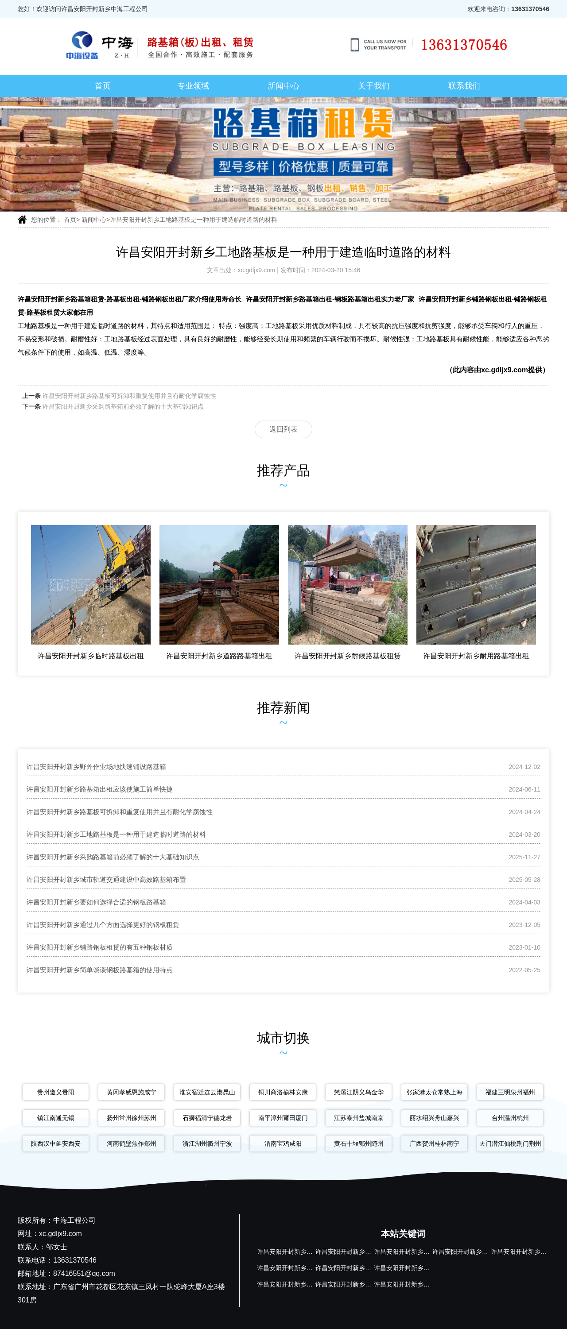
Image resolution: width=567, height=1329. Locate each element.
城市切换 (283, 1038)
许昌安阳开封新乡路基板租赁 (414, 1284)
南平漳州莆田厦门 (283, 1117)
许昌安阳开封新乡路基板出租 (414, 1251)
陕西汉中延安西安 (56, 1143)
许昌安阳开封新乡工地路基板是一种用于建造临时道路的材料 (193, 219)
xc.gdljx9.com (257, 270)
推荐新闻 (283, 707)
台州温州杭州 (510, 1117)
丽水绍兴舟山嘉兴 (434, 1117)
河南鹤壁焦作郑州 (131, 1143)
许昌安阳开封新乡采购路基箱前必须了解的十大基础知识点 (123, 406)
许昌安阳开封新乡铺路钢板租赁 (358, 1284)
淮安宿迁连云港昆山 (207, 1092)
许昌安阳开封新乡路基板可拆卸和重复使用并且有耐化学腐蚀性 (129, 395)
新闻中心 (283, 85)
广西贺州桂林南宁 (434, 1143)
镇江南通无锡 (55, 1117)
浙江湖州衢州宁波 (207, 1143)
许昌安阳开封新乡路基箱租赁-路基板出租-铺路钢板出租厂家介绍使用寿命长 (129, 299)
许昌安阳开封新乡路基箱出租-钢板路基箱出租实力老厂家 (330, 299)
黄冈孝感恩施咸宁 (131, 1092)
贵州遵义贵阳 (55, 1092)
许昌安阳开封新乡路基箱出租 (355, 1251)
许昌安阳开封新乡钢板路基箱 (355, 1267)
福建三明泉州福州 (510, 1092)
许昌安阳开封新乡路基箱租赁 (297, 1251)
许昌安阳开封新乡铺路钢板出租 (300, 1284)
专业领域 (193, 85)
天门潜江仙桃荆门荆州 (510, 1143)
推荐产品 (283, 470)
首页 (103, 85)
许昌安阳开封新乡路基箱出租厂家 (478, 1251)
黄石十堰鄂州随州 (359, 1143)
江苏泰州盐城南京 (359, 1117)
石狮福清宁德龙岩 (207, 1117)
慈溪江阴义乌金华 (359, 1092)
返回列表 (283, 429)
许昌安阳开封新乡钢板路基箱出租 (303, 1267)
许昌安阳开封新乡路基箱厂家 (414, 1267)
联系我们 (464, 85)
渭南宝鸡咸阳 (283, 1143)
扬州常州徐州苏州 (131, 1117)
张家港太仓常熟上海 (434, 1092)
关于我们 (374, 85)
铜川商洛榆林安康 (283, 1092)
